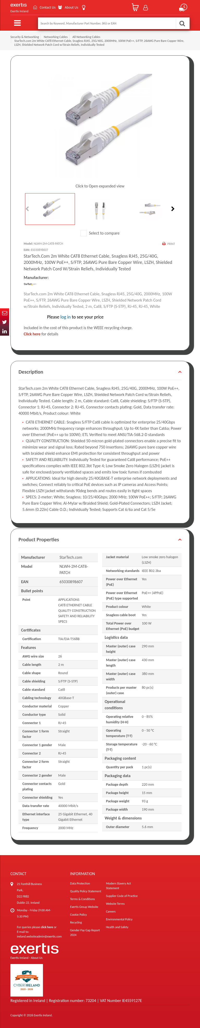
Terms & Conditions (82, 899)
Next (172, 209)
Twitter (4, 322)
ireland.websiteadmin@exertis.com (39, 936)
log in (65, 317)
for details (41, 333)
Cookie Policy (78, 914)
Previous (28, 209)
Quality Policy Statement (85, 891)
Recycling (76, 922)
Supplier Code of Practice (122, 896)
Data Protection (80, 883)
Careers (111, 911)
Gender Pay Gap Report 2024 (85, 932)
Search (182, 23)
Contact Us (48, 7)
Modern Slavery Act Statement (118, 886)
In (4, 331)
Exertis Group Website (84, 907)
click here (47, 927)
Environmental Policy (119, 919)
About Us (72, 7)
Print (171, 244)
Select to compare (100, 233)
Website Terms (115, 904)
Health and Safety (117, 927)
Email (4, 312)
